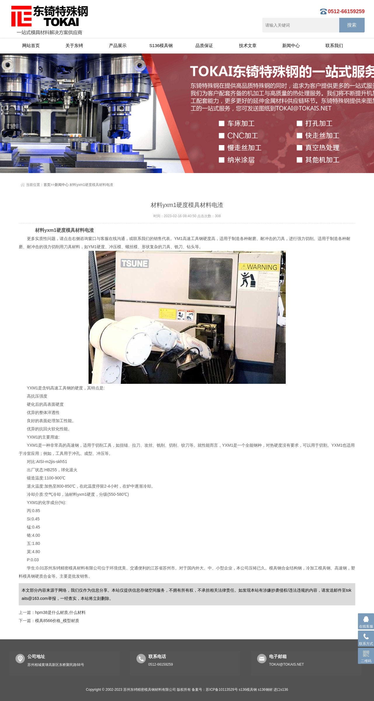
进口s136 (280, 690)
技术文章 (248, 45)
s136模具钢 (248, 690)
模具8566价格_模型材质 (57, 620)
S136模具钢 (161, 45)
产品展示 (118, 45)
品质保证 (204, 45)
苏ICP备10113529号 (222, 690)
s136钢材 (265, 690)
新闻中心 (291, 45)
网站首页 (31, 45)
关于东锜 (74, 45)
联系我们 (334, 45)
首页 (47, 185)
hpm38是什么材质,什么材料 (60, 612)
